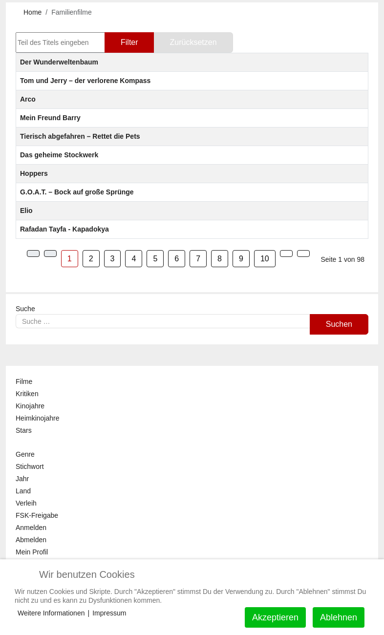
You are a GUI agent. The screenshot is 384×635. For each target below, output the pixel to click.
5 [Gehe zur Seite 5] (155, 258)
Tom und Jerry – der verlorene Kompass (85, 81)
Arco (28, 99)
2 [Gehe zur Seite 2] (91, 258)
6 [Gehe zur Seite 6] (176, 258)
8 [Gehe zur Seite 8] (219, 258)
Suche (25, 309)
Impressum (109, 613)
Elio (26, 210)
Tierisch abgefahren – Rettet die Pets (80, 136)
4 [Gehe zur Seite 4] (133, 258)
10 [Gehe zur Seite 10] (264, 258)
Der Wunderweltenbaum (59, 62)
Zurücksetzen (193, 42)
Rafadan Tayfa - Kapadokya (64, 229)
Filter (129, 42)
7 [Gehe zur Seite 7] (198, 258)
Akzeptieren (275, 617)
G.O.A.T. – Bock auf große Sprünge (77, 192)
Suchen (339, 324)
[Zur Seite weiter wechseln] (286, 253)
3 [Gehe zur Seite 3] (112, 258)
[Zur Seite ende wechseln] (303, 253)
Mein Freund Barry (50, 118)
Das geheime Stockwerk (59, 155)
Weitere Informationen (51, 613)
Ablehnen (338, 617)
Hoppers (34, 173)
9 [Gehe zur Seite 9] (241, 258)
